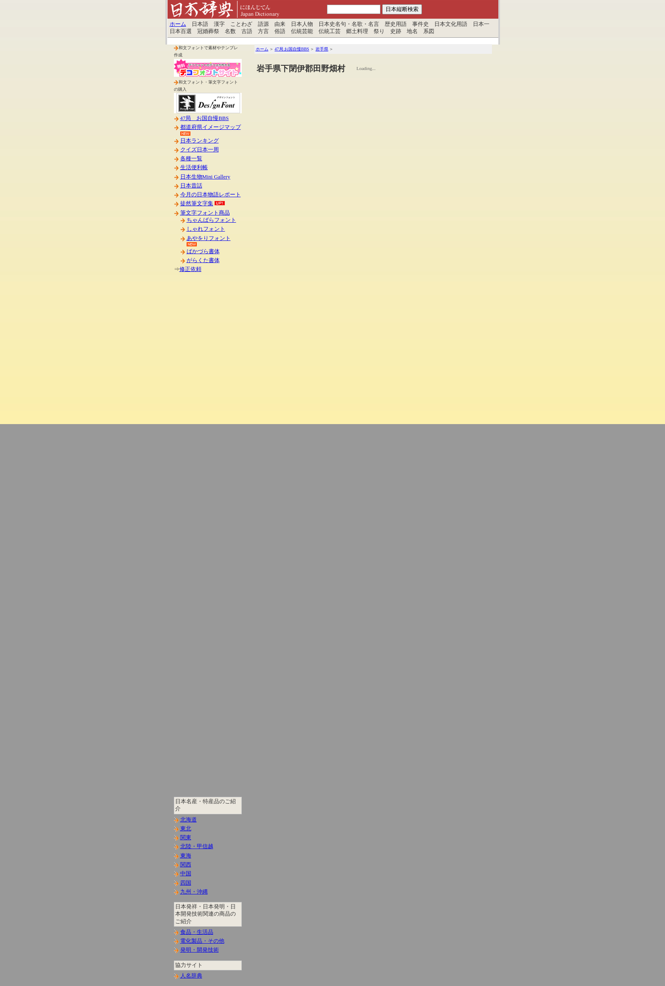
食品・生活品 (196, 932)
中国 (185, 874)
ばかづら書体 (203, 251)
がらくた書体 (203, 260)
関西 (185, 865)
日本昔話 (191, 186)
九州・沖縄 (194, 892)
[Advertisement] (208, 415)
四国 (185, 883)
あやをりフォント (209, 238)
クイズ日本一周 (199, 150)
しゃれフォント (206, 229)
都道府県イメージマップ (210, 127)
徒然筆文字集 (196, 204)
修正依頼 (190, 269)
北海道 (188, 820)
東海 (185, 856)
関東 (185, 838)
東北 (185, 829)
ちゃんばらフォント (211, 220)
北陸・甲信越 (196, 846)
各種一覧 (191, 159)
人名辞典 (191, 976)
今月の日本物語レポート (210, 195)
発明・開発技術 (199, 950)
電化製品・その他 (202, 941)
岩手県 (322, 49)
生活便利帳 (194, 167)
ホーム (178, 24)
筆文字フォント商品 (205, 213)
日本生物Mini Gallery (205, 177)
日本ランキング (199, 141)
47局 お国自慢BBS (204, 118)
